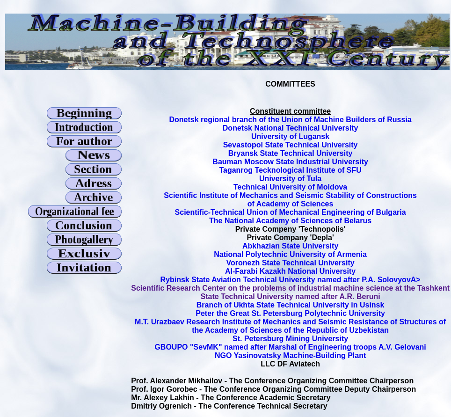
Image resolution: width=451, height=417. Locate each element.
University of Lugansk (290, 136)
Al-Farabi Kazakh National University (290, 271)
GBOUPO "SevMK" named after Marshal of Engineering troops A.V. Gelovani (290, 347)
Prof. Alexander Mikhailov (177, 381)
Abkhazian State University (290, 246)
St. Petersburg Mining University (290, 339)
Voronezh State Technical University (290, 263)
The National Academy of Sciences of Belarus (290, 221)
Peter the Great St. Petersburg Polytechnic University (290, 313)
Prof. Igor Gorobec (164, 389)
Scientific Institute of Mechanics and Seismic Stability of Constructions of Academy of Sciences (290, 199)
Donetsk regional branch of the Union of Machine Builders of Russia (290, 120)
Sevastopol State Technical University (290, 145)
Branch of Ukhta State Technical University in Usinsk (290, 305)
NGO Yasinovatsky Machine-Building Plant (290, 355)
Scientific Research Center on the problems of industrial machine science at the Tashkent (290, 288)
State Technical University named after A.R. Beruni (290, 296)
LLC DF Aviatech (290, 364)
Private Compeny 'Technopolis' (290, 229)
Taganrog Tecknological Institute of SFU (290, 170)
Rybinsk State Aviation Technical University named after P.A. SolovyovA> (290, 280)
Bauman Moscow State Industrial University (290, 162)
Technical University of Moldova (290, 187)
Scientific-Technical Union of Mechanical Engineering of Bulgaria (290, 212)
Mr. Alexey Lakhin (162, 398)
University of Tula (290, 179)
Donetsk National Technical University (290, 128)
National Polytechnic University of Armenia (290, 254)
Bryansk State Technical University (290, 153)
